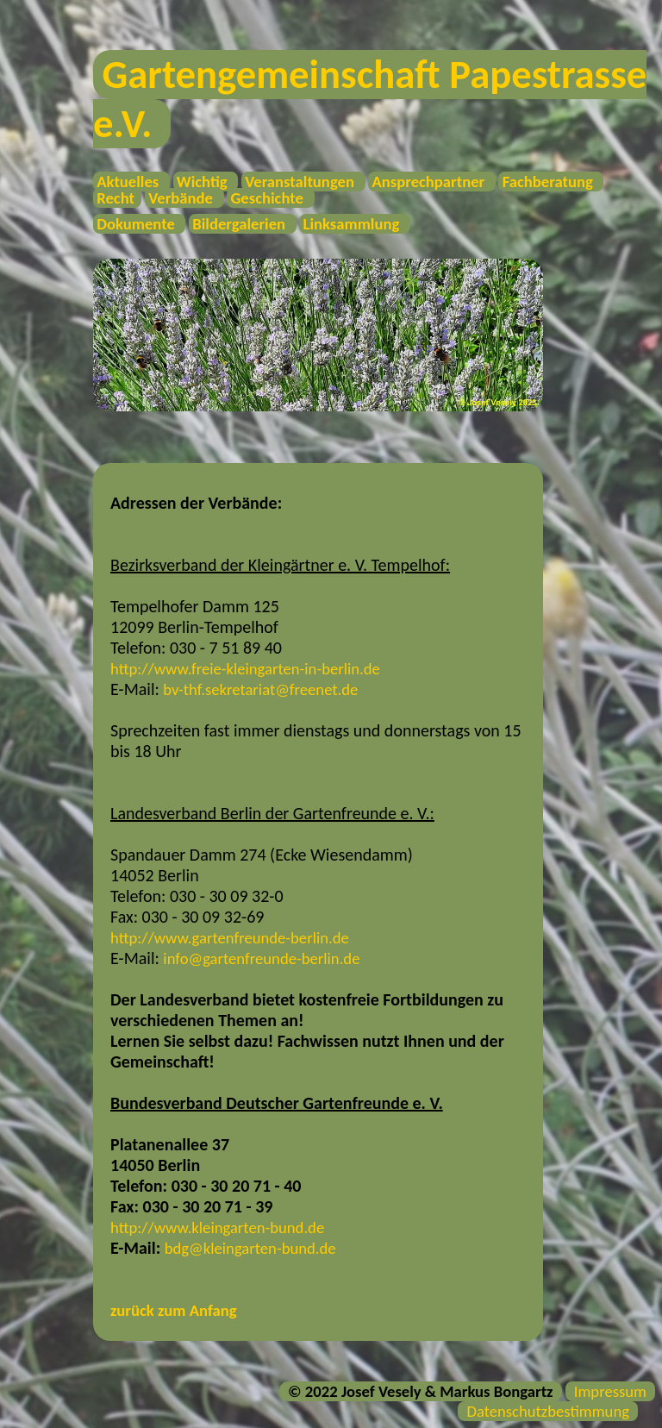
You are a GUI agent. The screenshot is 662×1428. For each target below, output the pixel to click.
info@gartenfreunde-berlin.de (261, 958)
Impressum (610, 1391)
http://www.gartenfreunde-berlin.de (229, 938)
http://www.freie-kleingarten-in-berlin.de (245, 669)
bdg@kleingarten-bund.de (250, 1248)
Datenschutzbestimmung (547, 1411)
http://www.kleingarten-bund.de (217, 1227)
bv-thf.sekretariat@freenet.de (260, 689)
